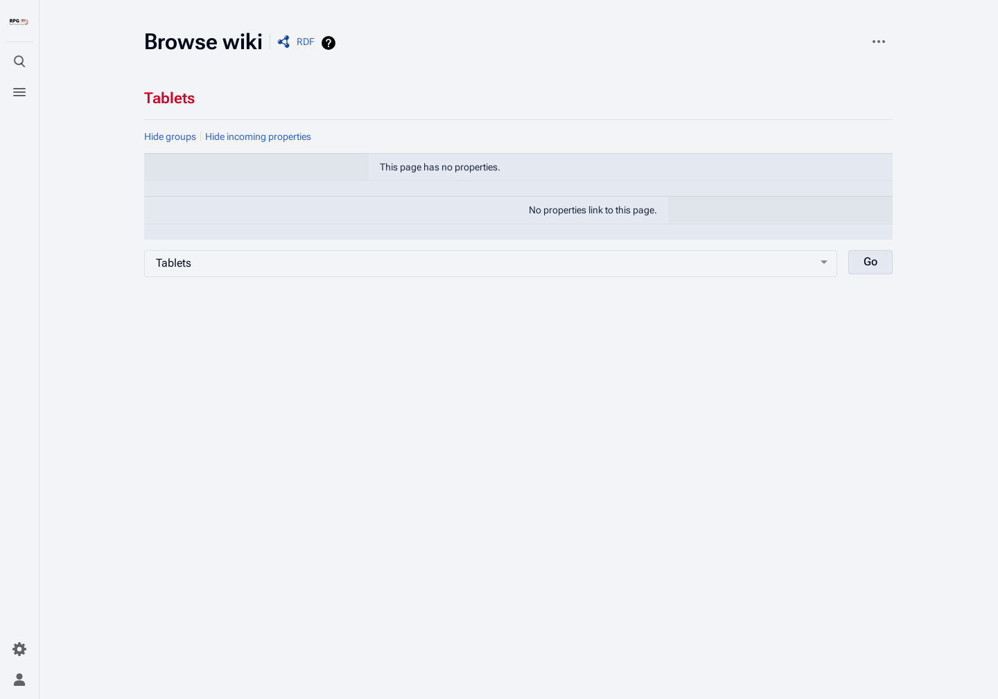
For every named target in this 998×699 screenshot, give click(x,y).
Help (330, 43)
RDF (306, 41)
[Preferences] (19, 649)
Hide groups (170, 136)
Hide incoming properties (258, 136)
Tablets (169, 98)
